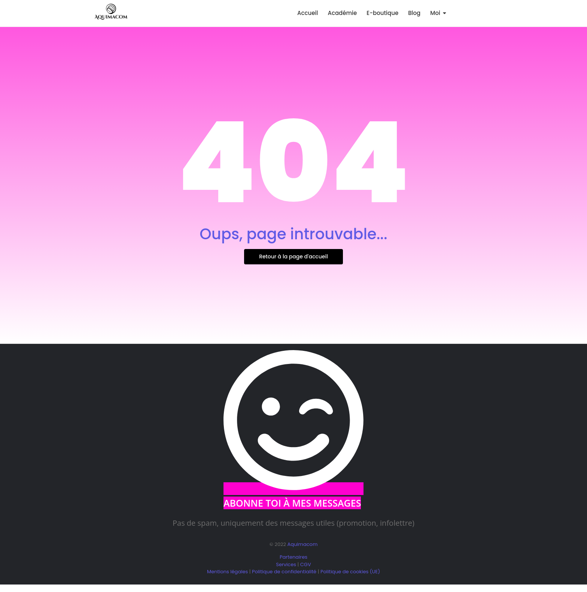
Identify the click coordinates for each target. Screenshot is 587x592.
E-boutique (382, 13)
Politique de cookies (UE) (350, 571)
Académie (342, 13)
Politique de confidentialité (284, 571)
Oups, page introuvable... (293, 234)
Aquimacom (302, 544)
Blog (414, 13)
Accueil (307, 13)
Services (286, 564)
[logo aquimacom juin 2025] (111, 12)
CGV (305, 564)
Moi (436, 13)
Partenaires (293, 557)
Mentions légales (227, 571)
